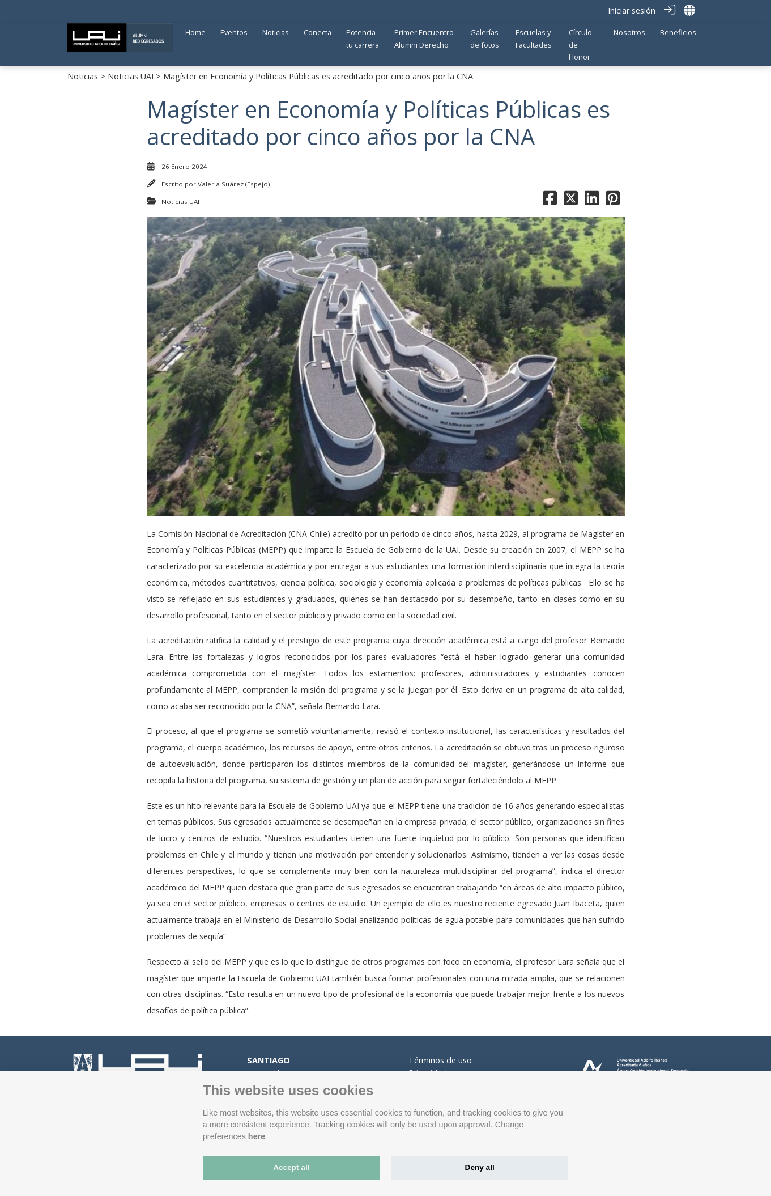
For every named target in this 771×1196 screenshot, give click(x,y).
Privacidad (427, 1070)
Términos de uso (440, 1058)
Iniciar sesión (631, 10)
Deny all (480, 1167)
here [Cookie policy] (256, 1136)
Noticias (82, 74)
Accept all (291, 1167)
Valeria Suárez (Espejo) (234, 181)
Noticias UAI (131, 74)
